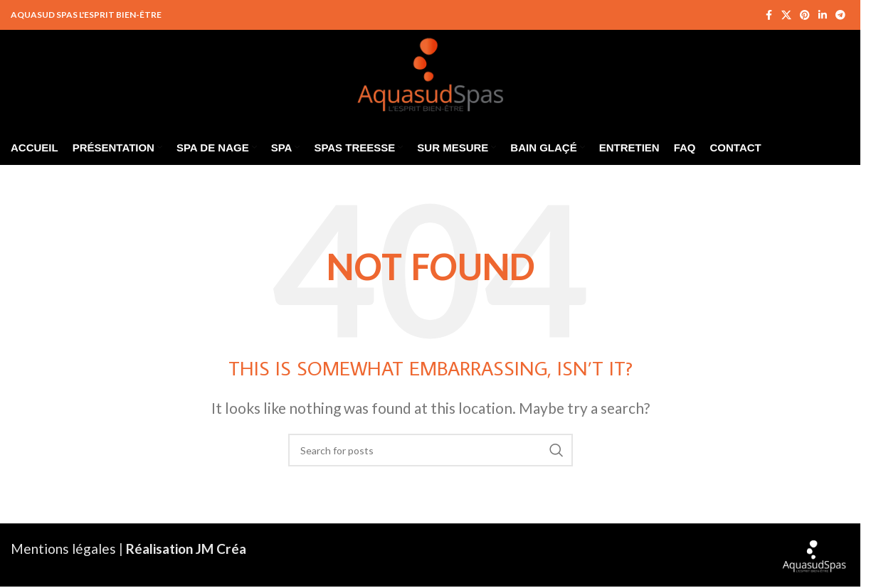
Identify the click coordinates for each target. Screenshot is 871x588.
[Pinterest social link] (805, 15)
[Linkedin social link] (822, 15)
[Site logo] (430, 71)
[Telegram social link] (840, 15)
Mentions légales (63, 548)
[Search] (430, 450)
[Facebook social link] (768, 15)
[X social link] (786, 15)
